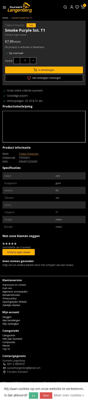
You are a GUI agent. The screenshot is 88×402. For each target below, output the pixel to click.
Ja (33, 395)
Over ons (7, 288)
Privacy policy (9, 298)
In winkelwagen (44, 70)
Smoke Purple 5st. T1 (22, 17)
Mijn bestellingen (11, 320)
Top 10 (6, 348)
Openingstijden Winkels (14, 301)
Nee (46, 395)
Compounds (8, 342)
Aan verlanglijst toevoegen (44, 78)
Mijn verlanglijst (10, 323)
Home (5, 17)
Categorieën (8, 335)
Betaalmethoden (11, 294)
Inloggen (6, 316)
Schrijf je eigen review (15, 34)
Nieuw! (6, 345)
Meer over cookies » (69, 395)
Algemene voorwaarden (15, 291)
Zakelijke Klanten (11, 305)
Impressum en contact (14, 284)
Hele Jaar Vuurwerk (12, 338)
